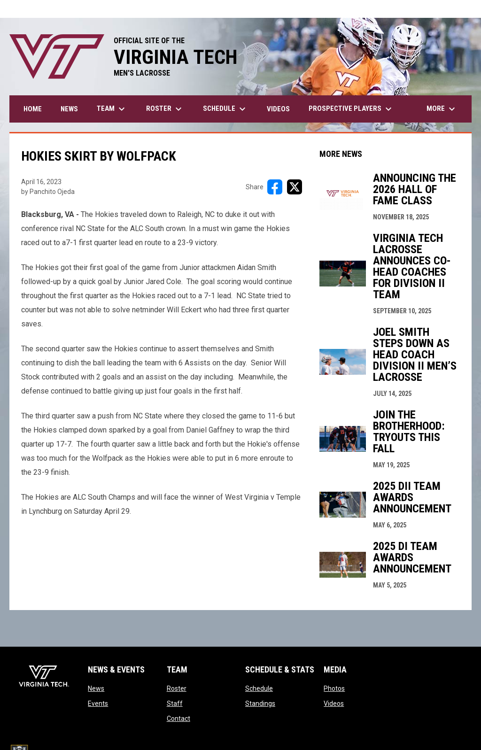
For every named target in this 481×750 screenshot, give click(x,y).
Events (98, 703)
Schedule (259, 688)
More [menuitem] (442, 109)
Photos (334, 688)
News (96, 688)
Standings (260, 703)
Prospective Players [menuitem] (351, 109)
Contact (178, 718)
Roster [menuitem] (165, 109)
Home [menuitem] (32, 109)
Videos (334, 703)
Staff (175, 703)
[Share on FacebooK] (274, 186)
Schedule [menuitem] (225, 109)
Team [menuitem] (112, 109)
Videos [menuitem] (278, 109)
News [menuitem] (69, 109)
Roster (176, 688)
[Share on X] (294, 186)
